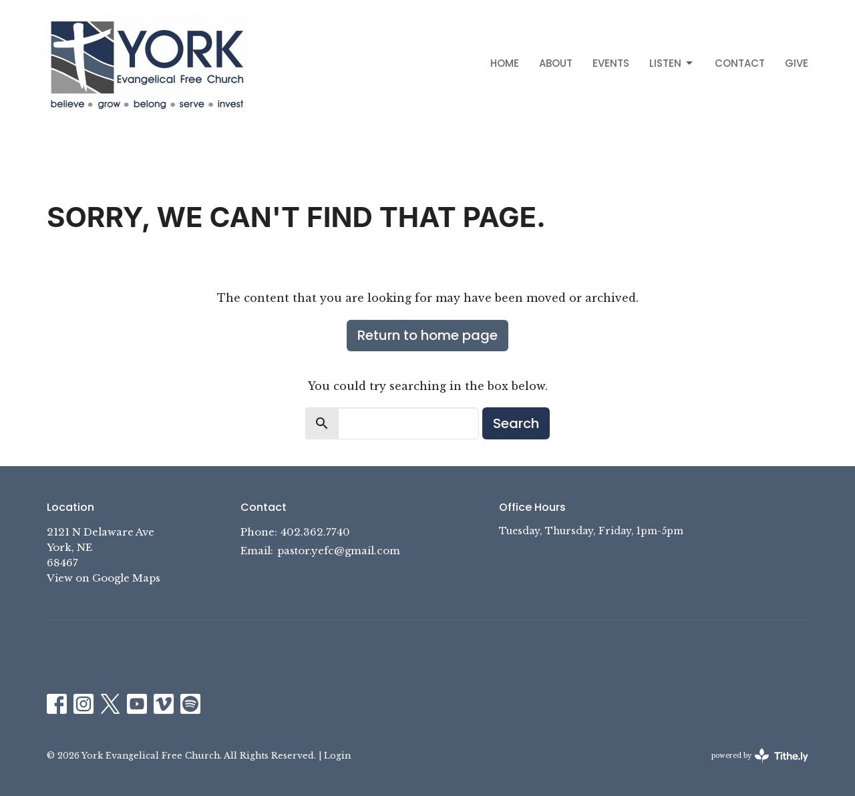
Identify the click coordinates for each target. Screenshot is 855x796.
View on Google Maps (103, 578)
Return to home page (427, 335)
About (555, 63)
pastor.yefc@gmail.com (338, 550)
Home (504, 63)
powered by (759, 756)
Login (337, 755)
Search (516, 423)
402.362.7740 (315, 532)
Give (796, 63)
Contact (740, 63)
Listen (672, 63)
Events (610, 63)
